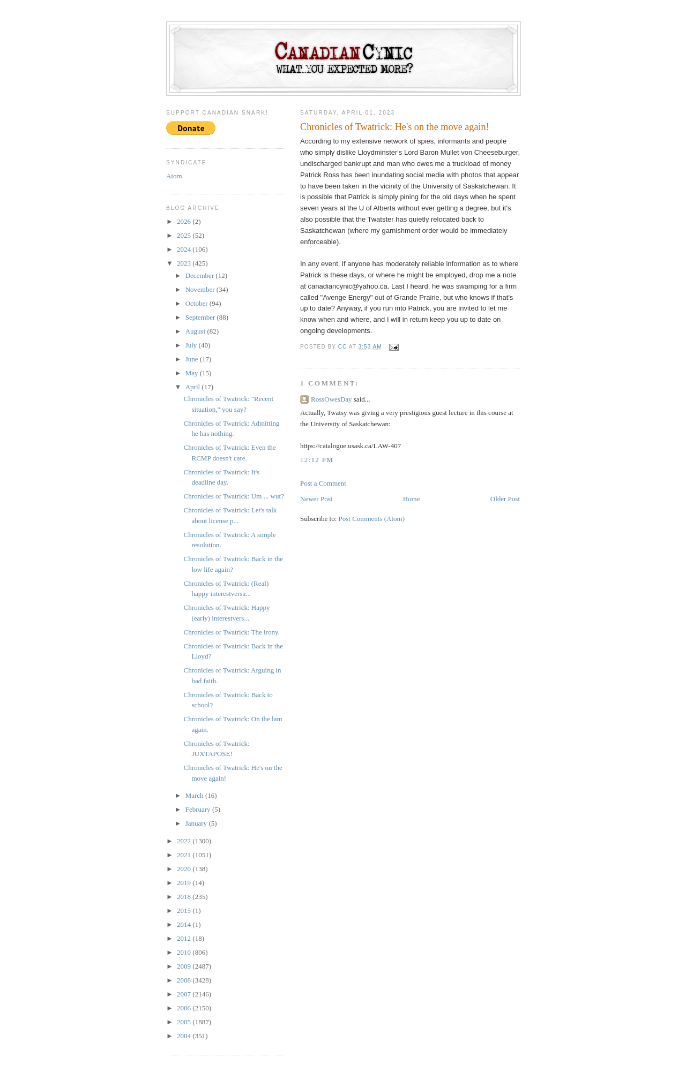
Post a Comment (323, 483)
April (193, 387)
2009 (184, 966)
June (192, 359)
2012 (184, 938)
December (200, 275)
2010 (184, 952)
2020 (184, 869)
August (196, 331)
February (198, 809)
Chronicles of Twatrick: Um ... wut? (233, 496)
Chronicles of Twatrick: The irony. (231, 632)
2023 (184, 263)
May (192, 373)
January (197, 823)
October (197, 303)
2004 (184, 1036)
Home (411, 499)
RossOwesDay (331, 399)
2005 (184, 1022)
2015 (184, 910)
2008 (184, 980)
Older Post (505, 499)
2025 (184, 235)
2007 (184, 994)
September (201, 317)
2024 (184, 249)
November (201, 289)
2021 (184, 855)
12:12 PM (316, 460)
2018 (184, 897)
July (192, 345)
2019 (184, 883)
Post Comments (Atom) (372, 519)
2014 (184, 924)
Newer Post (316, 499)
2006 (184, 1008)
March (195, 795)
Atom (174, 176)
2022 (184, 841)
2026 (184, 221)
